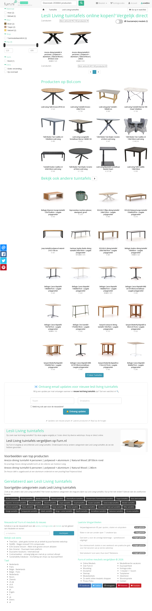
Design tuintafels (11, 511)
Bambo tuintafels (42, 499)
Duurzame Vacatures (17, 551)
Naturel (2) (11, 30)
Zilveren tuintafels (42, 507)
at (10, 602)
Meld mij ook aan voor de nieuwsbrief (46, 406)
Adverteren (124, 576)
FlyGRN (12, 544)
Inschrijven (63, 533)
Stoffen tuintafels (12, 499)
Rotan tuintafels (58, 507)
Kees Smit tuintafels (138, 499)
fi (9, 594)
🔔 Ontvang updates (76, 411)
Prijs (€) (8, 42)
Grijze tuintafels (64, 503)
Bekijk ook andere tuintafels (69, 178)
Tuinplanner (124, 573)
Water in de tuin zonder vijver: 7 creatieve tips (113, 532)
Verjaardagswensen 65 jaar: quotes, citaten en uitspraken (113, 527)
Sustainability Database (18, 557)
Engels (11, 592)
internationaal (33, 551)
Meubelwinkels (89, 576)
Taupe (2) (11, 27)
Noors (11, 577)
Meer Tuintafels (94, 375)
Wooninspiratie (126, 578)
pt (10, 589)
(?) (147, 21)
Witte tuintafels (129, 507)
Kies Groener (14, 549)
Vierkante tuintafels (88, 507)
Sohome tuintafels (12, 507)
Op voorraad (12, 72)
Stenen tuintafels (27, 499)
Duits (11, 587)
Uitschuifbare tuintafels (74, 499)
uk (10, 597)
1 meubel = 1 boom (128, 571)
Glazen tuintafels (50, 503)
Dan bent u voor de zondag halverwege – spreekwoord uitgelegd (113, 539)
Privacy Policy (88, 581)
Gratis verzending (14, 68)
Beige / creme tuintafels (64, 511)
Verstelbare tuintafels (98, 511)
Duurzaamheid (126, 566)
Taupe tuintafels (122, 499)
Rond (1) (10, 61)
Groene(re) (24, 3)
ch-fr (11, 584)
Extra (7, 65)
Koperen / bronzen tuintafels (16, 503)
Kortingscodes (125, 568)
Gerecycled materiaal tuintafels (109, 507)
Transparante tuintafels (29, 511)
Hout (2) (10, 12)
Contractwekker (15, 554)
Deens (11, 599)
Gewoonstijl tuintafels (111, 503)
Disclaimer (87, 571)
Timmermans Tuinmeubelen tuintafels (99, 499)
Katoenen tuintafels (116, 511)
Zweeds (12, 579)
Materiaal (9, 9)
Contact (123, 581)
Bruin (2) (10, 24)
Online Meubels (89, 563)
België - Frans (14, 572)
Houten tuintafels (94, 503)
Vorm (7, 57)
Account (132, 3)
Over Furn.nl (87, 566)
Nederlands (14, 564)
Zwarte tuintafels (82, 511)
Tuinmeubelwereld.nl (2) (17, 38)
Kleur (7, 20)
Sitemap (86, 573)
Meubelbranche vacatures (130, 563)
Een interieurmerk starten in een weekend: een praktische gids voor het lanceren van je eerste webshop (113, 546)
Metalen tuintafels (128, 503)
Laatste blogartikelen (89, 522)
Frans (11, 567)
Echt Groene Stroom (17, 546)
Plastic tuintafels (27, 507)
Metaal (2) (11, 16)
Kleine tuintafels (72, 507)
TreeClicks (13, 541)
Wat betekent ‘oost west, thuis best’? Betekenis (113, 553)
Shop (7, 34)
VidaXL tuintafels (46, 511)
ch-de (11, 582)
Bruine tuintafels (35, 503)
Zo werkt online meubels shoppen (97, 578)
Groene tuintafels (132, 511)
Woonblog (87, 568)
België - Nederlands (17, 569)
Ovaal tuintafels (79, 503)
